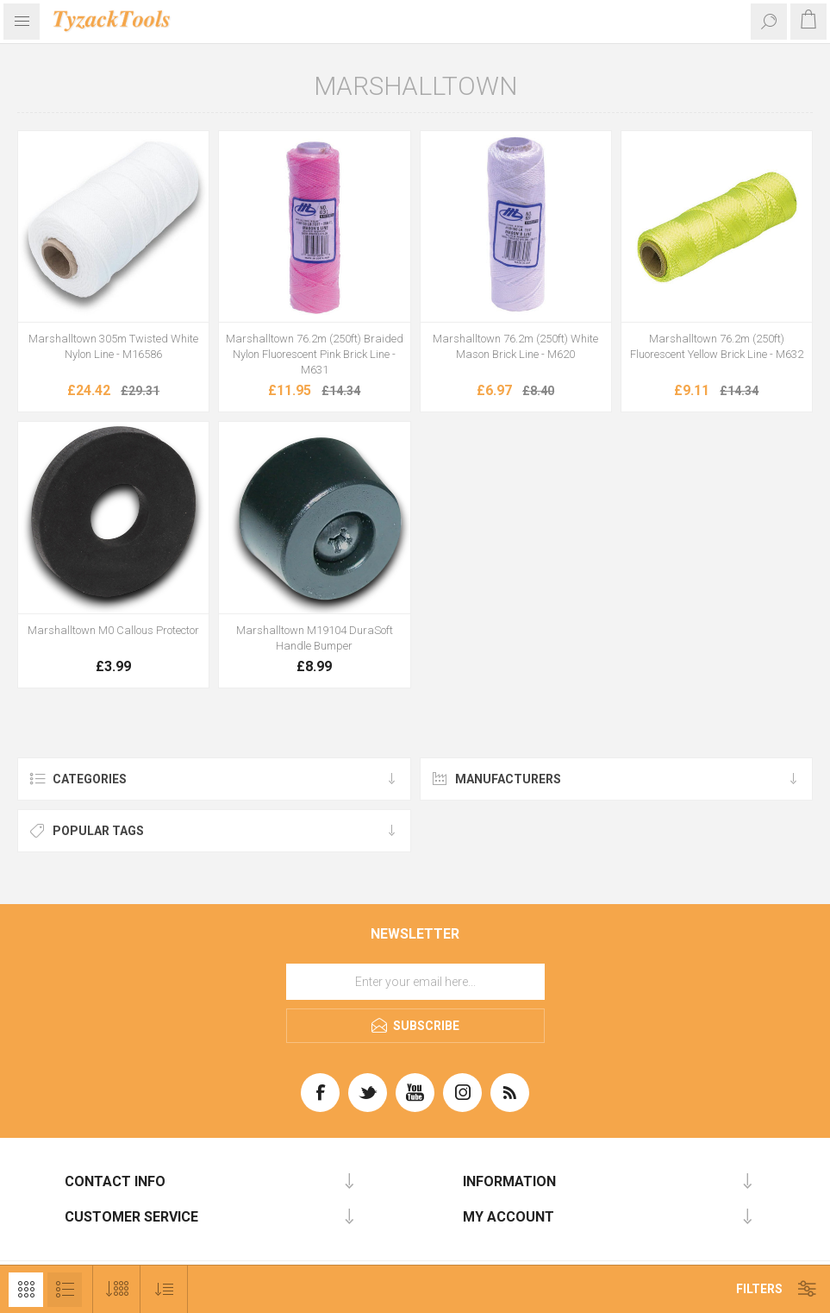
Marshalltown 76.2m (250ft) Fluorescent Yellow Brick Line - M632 (716, 346)
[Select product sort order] (164, 1289)
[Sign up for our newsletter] (415, 982)
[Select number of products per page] (116, 1289)
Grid (26, 1289)
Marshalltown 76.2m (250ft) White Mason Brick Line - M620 (515, 346)
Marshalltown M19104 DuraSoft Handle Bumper (314, 638)
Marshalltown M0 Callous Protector (113, 630)
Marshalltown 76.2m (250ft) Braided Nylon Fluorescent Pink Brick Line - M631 (314, 354)
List (64, 1289)
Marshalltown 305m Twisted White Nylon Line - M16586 (113, 346)
